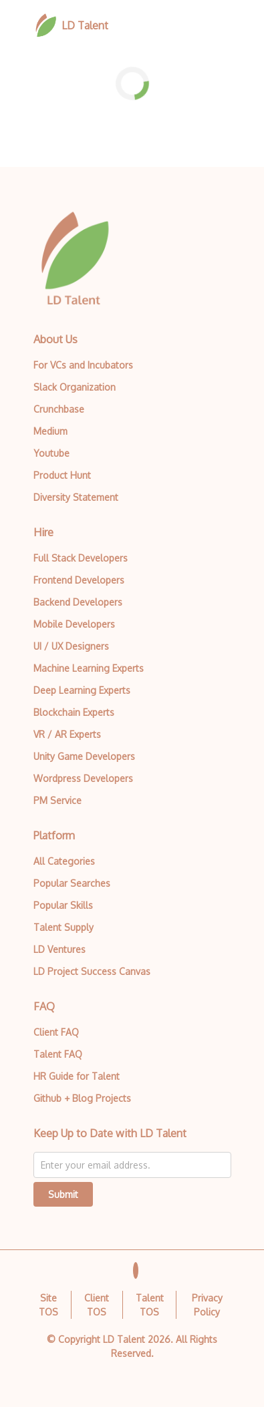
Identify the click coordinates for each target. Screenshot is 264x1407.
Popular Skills (63, 905)
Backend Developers (77, 602)
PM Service (57, 800)
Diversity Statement (75, 497)
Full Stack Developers (80, 558)
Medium (50, 431)
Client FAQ (56, 1032)
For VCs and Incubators (83, 365)
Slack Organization (74, 387)
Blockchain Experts (73, 712)
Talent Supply (63, 927)
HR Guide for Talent (76, 1076)
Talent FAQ (57, 1054)
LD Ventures (59, 949)
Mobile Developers (74, 624)
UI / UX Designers (71, 646)
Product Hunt (62, 475)
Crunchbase (58, 409)
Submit (63, 1194)
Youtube (51, 453)
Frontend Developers (78, 580)
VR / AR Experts (67, 734)
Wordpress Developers (83, 778)
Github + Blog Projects (82, 1098)
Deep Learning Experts (81, 690)
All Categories (64, 861)
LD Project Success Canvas (91, 971)
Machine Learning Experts (88, 668)
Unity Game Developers (84, 756)
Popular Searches (71, 883)
